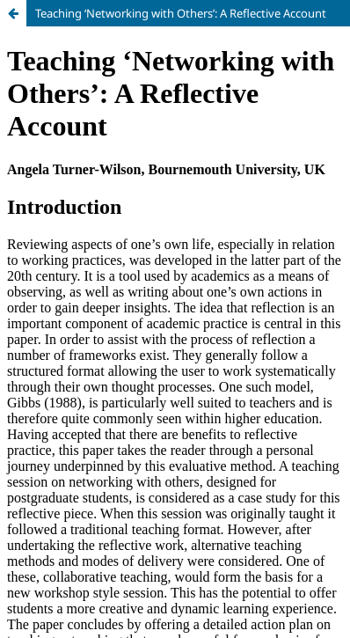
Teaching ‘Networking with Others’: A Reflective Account (180, 13)
